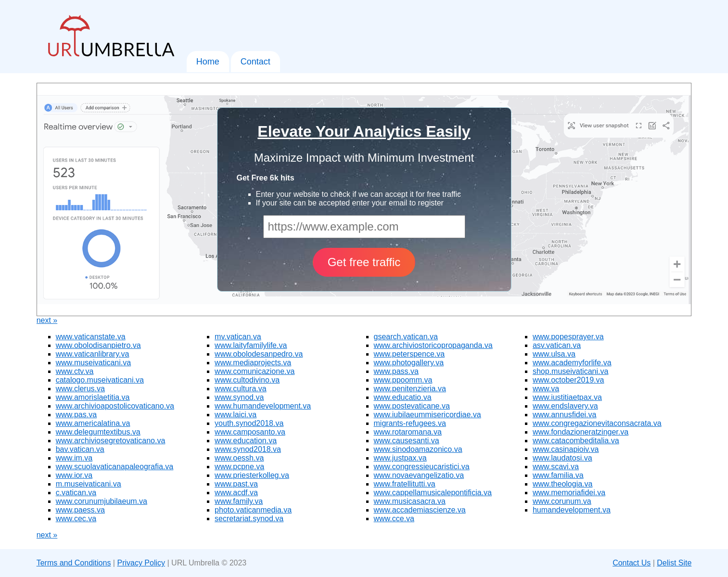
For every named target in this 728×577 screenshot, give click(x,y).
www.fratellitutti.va (404, 484)
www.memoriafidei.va (569, 492)
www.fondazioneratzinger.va (580, 432)
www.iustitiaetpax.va (567, 397)
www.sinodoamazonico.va (418, 449)
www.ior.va (74, 475)
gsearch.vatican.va (406, 337)
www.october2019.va (568, 380)
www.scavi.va (556, 466)
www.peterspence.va (409, 354)
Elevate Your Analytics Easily (363, 131)
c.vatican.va (76, 492)
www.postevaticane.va (412, 406)
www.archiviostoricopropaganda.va (433, 345)
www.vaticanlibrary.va (92, 354)
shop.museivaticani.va (570, 371)
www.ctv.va (75, 371)
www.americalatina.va (93, 423)
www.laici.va (235, 414)
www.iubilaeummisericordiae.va (427, 414)
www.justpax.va (400, 458)
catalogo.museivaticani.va (100, 380)
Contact (255, 61)
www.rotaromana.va (408, 432)
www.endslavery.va (565, 406)
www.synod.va (239, 397)
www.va (546, 389)
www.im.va (74, 458)
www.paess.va (80, 510)
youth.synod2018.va (249, 423)
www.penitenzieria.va (410, 389)
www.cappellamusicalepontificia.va (433, 492)
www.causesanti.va (406, 440)
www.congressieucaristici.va (422, 466)
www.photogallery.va (409, 363)
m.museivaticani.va (88, 484)
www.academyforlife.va (572, 363)
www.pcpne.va (239, 466)
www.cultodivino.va (247, 380)
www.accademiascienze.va (420, 510)
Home (207, 61)
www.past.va (236, 484)
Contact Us (632, 563)
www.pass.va (396, 371)
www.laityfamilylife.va (251, 345)
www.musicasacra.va (410, 501)
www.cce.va (394, 518)
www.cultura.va (241, 389)
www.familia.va (558, 475)
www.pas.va (76, 414)
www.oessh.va (239, 458)
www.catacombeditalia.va (576, 440)
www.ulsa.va (554, 354)
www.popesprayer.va (568, 337)
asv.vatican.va (557, 345)
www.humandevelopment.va (263, 406)
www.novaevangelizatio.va (419, 475)
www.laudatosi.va (562, 458)
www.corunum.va (562, 501)
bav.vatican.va (80, 449)
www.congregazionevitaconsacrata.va (597, 423)
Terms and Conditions (74, 563)
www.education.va (246, 440)
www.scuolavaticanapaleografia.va (115, 466)
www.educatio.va (403, 397)
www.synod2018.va (248, 449)
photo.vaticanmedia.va (253, 510)
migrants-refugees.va (410, 423)
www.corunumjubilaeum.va (101, 501)
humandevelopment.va (572, 510)
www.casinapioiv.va (566, 449)
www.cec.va (76, 518)
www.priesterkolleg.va (252, 475)
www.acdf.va (236, 492)
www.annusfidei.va (565, 414)
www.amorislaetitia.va (93, 397)
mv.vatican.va (238, 337)
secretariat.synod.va (249, 518)
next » (47, 320)
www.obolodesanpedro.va (259, 354)
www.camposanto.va (250, 432)
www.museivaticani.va (93, 363)
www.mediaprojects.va (253, 363)
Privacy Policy (141, 563)
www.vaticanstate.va (91, 337)
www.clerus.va (80, 389)
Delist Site (674, 563)
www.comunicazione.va (254, 371)
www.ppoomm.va (403, 380)
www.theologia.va (563, 484)
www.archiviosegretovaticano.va (111, 440)
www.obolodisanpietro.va (98, 345)
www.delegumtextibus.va (98, 432)
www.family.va (239, 501)
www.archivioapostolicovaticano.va (115, 406)
